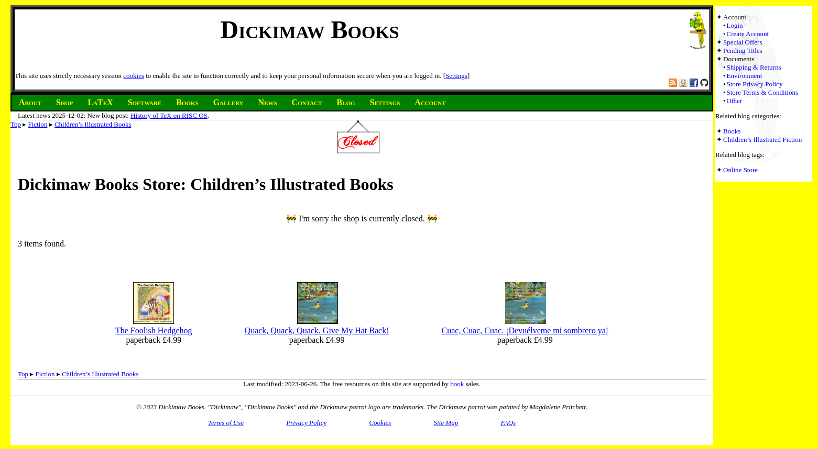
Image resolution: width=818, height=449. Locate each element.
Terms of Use (226, 422)
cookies (133, 76)
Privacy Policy (306, 422)
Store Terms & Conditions (762, 92)
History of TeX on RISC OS (169, 115)
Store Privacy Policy (755, 84)
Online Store (740, 170)
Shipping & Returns (754, 67)
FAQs (508, 422)
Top (15, 124)
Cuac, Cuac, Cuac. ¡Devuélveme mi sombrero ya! (525, 330)
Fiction (38, 124)
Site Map (446, 422)
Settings (456, 76)
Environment (744, 76)
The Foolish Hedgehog (153, 330)
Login (735, 25)
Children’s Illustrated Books (93, 124)
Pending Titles (742, 50)
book (457, 384)
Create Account (748, 34)
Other (735, 101)
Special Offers (742, 42)
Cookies (380, 422)
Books (731, 131)
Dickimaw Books (309, 29)
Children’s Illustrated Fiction (762, 139)
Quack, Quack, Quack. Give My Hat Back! (317, 330)
